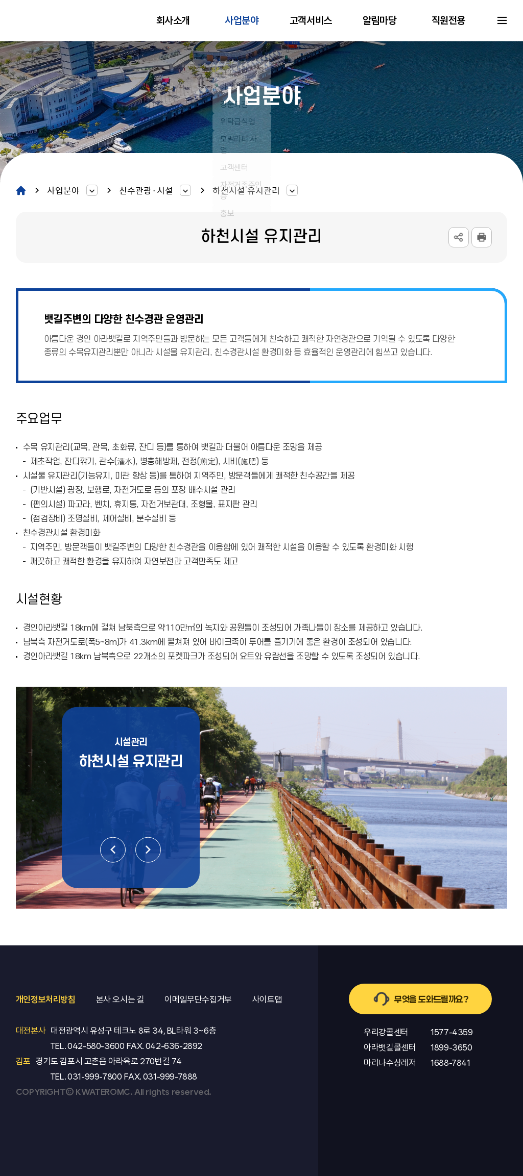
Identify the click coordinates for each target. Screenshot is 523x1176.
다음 (148, 850)
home (21, 190)
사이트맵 (502, 20)
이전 (113, 850)
